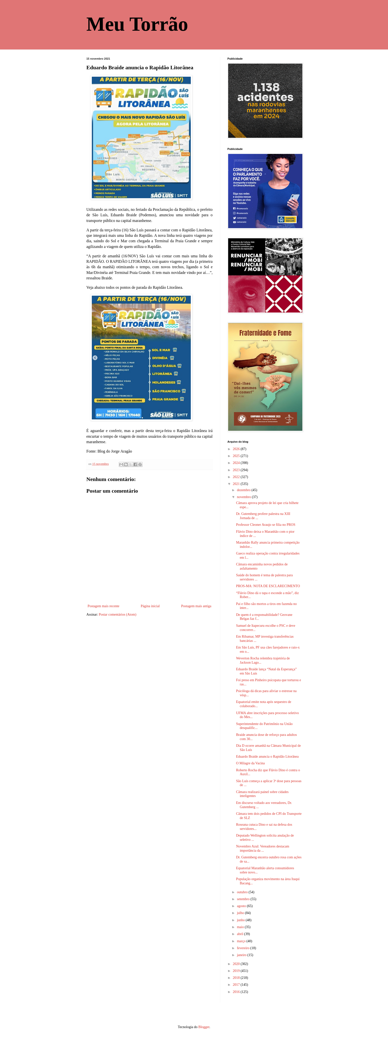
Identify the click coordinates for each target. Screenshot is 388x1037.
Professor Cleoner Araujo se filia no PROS (265, 525)
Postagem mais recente (103, 606)
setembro (243, 899)
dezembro (244, 490)
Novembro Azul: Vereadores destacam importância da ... (262, 848)
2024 (237, 463)
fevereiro (243, 948)
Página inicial (150, 606)
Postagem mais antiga (196, 606)
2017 (237, 985)
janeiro (242, 955)
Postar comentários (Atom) (117, 614)
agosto (242, 906)
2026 (237, 449)
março (241, 941)
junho (241, 920)
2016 (237, 992)
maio (241, 927)
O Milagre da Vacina (250, 763)
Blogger (203, 1027)
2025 (237, 456)
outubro (242, 892)
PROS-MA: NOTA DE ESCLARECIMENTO (268, 586)
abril (240, 934)
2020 (237, 964)
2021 (237, 484)
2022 (237, 477)
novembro (244, 497)
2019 (237, 971)
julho (241, 913)
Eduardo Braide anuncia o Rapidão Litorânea (267, 756)
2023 (237, 470)
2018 (237, 978)
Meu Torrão (137, 24)
